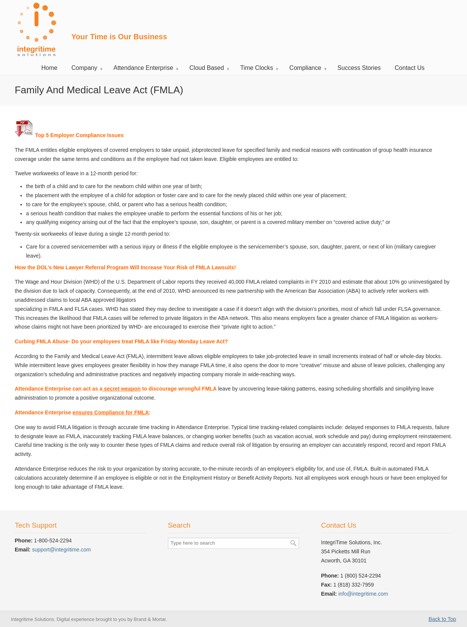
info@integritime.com (363, 594)
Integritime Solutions (36, 29)
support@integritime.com (61, 550)
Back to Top (442, 619)
